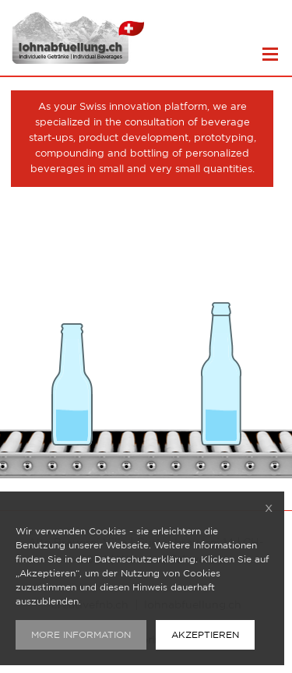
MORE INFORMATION (81, 635)
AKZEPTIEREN (205, 635)
